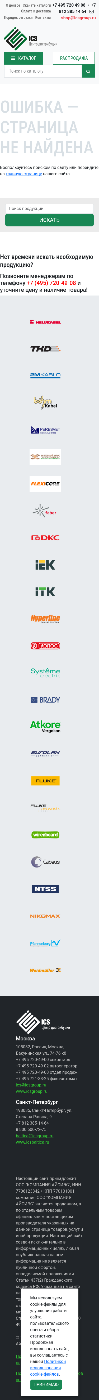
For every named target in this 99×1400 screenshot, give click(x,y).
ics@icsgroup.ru (31, 1085)
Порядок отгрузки (18, 17)
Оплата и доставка (36, 11)
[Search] (43, 71)
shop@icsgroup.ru (78, 17)
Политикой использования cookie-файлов (48, 1368)
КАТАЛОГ (23, 58)
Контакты (43, 17)
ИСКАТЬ (49, 220)
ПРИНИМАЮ (46, 1384)
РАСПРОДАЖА (74, 58)
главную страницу (24, 173)
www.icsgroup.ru (31, 1091)
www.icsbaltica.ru (32, 1142)
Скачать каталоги (37, 5)
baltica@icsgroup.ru (34, 1135)
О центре (13, 5)
